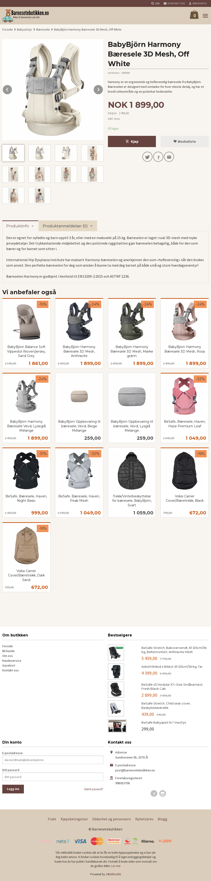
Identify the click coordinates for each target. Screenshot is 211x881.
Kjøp (131, 141)
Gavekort (8, 665)
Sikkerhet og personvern (111, 819)
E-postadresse (12, 753)
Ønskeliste (184, 141)
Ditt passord (10, 770)
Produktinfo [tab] (17, 226)
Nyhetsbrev (144, 819)
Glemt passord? (93, 789)
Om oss (7, 656)
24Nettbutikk (113, 874)
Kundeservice (11, 661)
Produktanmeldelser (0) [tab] (65, 226)
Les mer (116, 866)
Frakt (52, 819)
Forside (7, 29)
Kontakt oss (10, 670)
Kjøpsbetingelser (74, 819)
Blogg (162, 819)
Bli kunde (8, 651)
